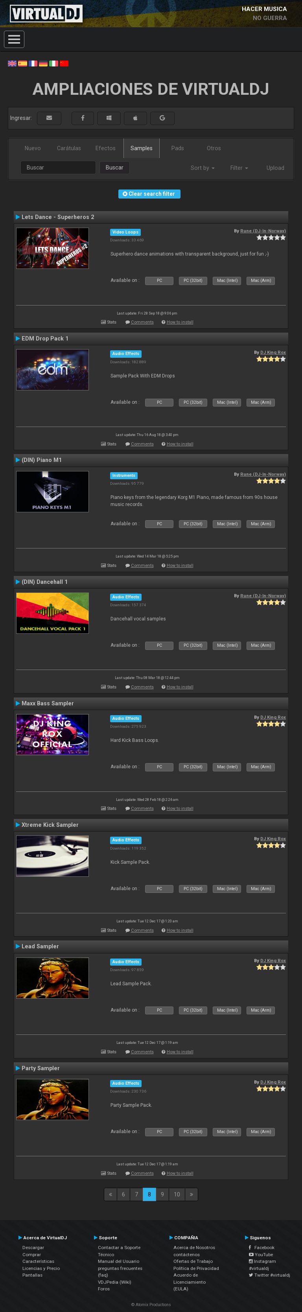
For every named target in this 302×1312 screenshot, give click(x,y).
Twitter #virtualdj (269, 1275)
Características (38, 1261)
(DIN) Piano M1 (42, 460)
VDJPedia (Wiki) (114, 1282)
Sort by (203, 168)
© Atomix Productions (151, 1304)
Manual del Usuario (118, 1261)
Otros (214, 148)
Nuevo (33, 148)
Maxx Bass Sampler (48, 703)
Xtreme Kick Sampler (50, 825)
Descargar (33, 1247)
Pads (177, 148)
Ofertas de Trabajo (193, 1261)
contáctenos (186, 1254)
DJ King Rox (273, 352)
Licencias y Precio (41, 1268)
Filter (239, 168)
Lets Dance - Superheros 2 (58, 217)
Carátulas (69, 148)
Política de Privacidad (196, 1268)
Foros (104, 1289)
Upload (275, 168)
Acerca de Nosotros (194, 1247)
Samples (142, 148)
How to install (180, 322)
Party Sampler (41, 1068)
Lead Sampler (40, 946)
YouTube (261, 1254)
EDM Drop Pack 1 (45, 338)
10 (177, 1194)
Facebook (261, 1247)
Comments (142, 322)
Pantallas (32, 1275)
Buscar (114, 167)
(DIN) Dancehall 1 (45, 582)
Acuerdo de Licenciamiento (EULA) (189, 1282)
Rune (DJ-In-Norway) (263, 231)
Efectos (106, 148)
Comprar (31, 1254)
